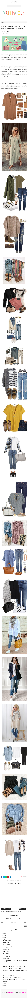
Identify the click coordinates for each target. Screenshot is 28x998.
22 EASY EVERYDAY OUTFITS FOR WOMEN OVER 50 (14, 979)
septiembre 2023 (7, 946)
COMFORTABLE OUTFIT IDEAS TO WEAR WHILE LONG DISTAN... (15, 961)
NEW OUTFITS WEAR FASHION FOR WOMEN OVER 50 (14, 966)
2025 (3, 935)
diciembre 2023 (6, 940)
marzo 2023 (5, 956)
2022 (3, 983)
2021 (3, 985)
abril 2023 (5, 955)
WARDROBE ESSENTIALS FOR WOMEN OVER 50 (13, 972)
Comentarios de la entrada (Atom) (13, 911)
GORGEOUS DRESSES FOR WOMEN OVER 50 (12, 963)
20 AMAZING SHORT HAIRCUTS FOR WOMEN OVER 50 (15, 970)
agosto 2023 (6, 947)
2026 (3, 933)
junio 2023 (5, 951)
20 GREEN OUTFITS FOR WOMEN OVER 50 (12, 977)
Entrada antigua (22, 908)
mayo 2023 (5, 953)
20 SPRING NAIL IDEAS (8, 964)
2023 (3, 939)
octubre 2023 (6, 944)
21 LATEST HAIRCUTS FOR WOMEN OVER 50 (12, 968)
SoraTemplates (10, 992)
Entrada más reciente (6, 908)
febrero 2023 (6, 958)
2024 (3, 937)
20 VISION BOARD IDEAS (8, 975)
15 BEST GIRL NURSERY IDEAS (9, 973)
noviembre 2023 (6, 942)
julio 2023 (5, 949)
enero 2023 (5, 981)
